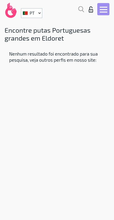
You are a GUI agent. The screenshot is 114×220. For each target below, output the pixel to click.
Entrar (91, 9)
